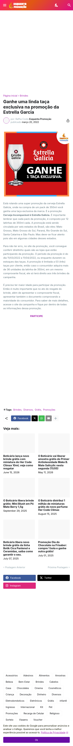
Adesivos (28, 675)
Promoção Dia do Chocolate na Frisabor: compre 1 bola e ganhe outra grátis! (52, 547)
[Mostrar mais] (56, 418)
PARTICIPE (36, 316)
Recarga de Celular (34, 713)
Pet (50, 707)
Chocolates (23, 688)
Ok (36, 740)
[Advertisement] (36, 52)
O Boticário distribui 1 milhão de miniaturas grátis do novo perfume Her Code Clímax (53, 505)
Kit (41, 707)
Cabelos (53, 681)
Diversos (28, 409)
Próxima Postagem (58, 567)
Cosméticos (54, 688)
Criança (10, 694)
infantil (63, 700)
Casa (8, 688)
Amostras (60, 675)
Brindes (24, 96)
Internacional (28, 707)
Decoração (25, 694)
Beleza (9, 681)
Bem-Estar (24, 681)
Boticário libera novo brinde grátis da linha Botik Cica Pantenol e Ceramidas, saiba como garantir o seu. (18, 548)
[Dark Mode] (56, 5)
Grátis (38, 409)
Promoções (49, 409)
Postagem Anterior (15, 567)
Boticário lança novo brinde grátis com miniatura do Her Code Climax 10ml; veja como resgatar (18, 462)
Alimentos (44, 675)
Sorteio (9, 719)
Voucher (37, 719)
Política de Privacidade (53, 732)
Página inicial (10, 96)
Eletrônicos (36, 700)
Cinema (39, 688)
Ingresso (10, 707)
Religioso (55, 713)
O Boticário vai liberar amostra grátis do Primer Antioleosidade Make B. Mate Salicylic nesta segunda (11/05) (53, 462)
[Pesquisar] (67, 5)
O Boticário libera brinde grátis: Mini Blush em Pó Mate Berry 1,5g (18, 503)
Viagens (23, 719)
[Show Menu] (4, 5)
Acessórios (12, 675)
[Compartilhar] (67, 120)
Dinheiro (41, 694)
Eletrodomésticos (15, 700)
